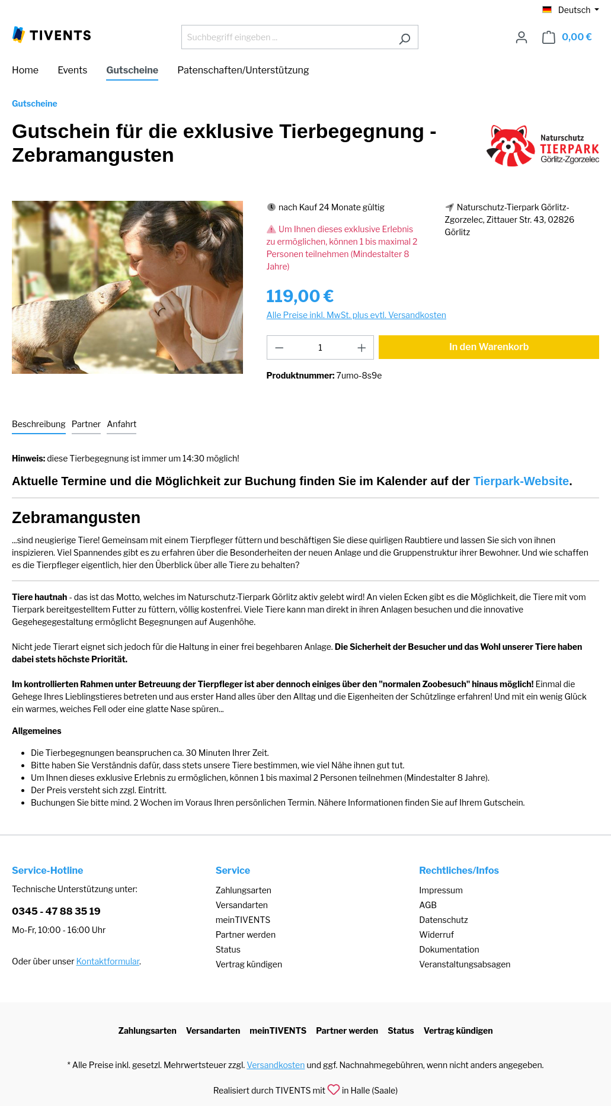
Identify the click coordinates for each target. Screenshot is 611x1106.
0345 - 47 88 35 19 (56, 911)
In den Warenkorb (489, 346)
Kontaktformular (107, 961)
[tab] (39, 424)
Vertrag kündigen (249, 964)
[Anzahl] (320, 347)
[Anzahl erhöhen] (362, 347)
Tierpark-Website (522, 481)
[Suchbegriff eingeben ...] (286, 37)
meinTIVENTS (243, 920)
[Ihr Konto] (521, 37)
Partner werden (246, 934)
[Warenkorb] (567, 37)
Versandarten (242, 905)
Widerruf (436, 934)
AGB (428, 905)
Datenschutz (443, 920)
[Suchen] (404, 37)
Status (228, 949)
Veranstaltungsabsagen (464, 964)
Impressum (441, 890)
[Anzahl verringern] (279, 347)
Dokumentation (449, 949)
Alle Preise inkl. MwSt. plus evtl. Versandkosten (356, 315)
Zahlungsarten (243, 890)
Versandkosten (276, 1065)
